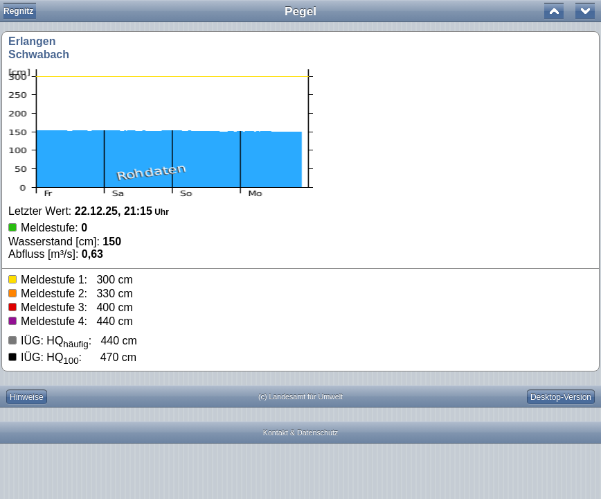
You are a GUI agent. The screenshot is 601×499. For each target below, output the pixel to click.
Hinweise (27, 397)
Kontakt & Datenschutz (300, 432)
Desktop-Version (560, 397)
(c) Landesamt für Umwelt (300, 396)
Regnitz (18, 11)
